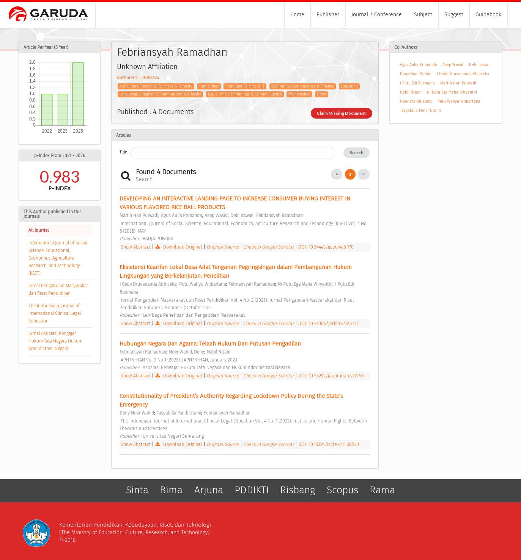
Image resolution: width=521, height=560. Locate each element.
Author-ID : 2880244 (138, 77)
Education (349, 86)
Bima (171, 490)
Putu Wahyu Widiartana (459, 101)
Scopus (342, 490)
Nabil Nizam (411, 92)
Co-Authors (405, 47)
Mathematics (299, 94)
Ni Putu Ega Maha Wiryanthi (452, 92)
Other (321, 94)
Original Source (223, 247)
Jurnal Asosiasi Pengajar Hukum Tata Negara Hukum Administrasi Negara (55, 341)
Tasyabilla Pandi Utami (420, 110)
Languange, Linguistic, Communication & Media (160, 94)
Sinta (137, 490)
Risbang (297, 490)
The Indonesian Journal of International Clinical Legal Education (54, 313)
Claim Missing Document (341, 113)
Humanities (209, 86)
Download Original (179, 247)
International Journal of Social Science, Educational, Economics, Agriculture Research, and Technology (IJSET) (57, 258)
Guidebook (488, 14)
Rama (382, 490)
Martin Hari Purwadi (458, 83)
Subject (423, 14)
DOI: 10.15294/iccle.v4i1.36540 (328, 444)
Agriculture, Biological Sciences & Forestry (156, 86)
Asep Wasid (452, 64)
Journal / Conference (376, 14)
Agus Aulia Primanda (418, 64)
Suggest (453, 14)
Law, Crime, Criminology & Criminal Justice (245, 94)
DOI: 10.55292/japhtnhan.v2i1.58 (331, 376)
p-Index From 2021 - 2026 (59, 155)
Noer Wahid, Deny (416, 101)
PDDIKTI (252, 490)
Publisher (327, 14)
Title (123, 152)
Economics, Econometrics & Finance (302, 86)
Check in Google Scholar (269, 247)
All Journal (38, 230)
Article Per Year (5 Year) (46, 47)
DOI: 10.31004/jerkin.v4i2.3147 (328, 323)
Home (297, 14)
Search (357, 152)
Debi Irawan (480, 64)
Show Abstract (136, 247)
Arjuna (208, 490)
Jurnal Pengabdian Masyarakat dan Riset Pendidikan (58, 289)
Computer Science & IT (244, 86)
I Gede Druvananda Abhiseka (463, 73)
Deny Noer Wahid (415, 73)
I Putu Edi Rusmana (417, 83)
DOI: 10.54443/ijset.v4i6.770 (326, 247)
